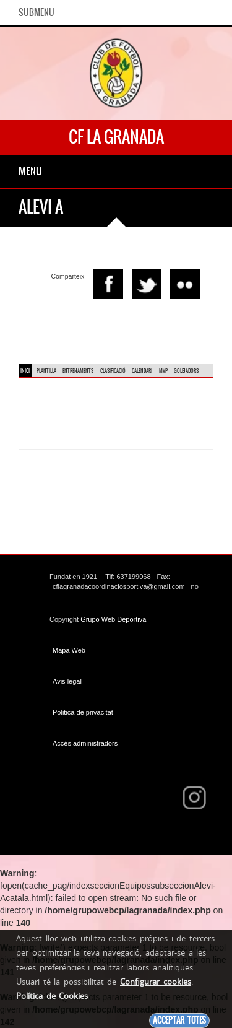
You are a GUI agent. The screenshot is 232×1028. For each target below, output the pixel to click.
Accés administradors (85, 743)
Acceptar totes (179, 1020)
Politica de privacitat (83, 712)
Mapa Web (69, 650)
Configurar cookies (155, 981)
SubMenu (36, 12)
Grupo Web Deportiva (113, 619)
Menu (30, 170)
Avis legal (67, 681)
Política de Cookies (52, 995)
